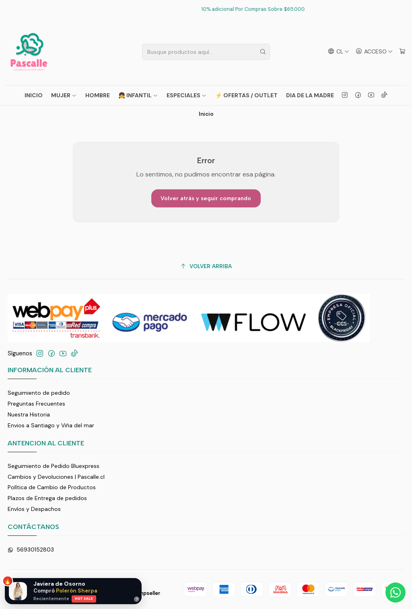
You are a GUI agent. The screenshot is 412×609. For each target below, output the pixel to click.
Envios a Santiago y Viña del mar (51, 425)
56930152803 (31, 549)
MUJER (64, 95)
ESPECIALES (187, 95)
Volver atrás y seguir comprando (206, 198)
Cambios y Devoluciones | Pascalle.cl (56, 476)
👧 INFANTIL (138, 95)
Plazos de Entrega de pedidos (47, 498)
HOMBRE (97, 95)
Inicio (34, 95)
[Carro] (402, 51)
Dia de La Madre (310, 95)
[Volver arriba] (206, 266)
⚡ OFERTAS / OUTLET (246, 95)
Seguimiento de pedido (39, 392)
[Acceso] (374, 51)
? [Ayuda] (137, 599)
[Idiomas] (338, 51)
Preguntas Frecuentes (36, 403)
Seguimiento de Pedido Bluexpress (53, 466)
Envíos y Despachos (34, 509)
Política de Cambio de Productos (52, 487)
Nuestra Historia (29, 414)
